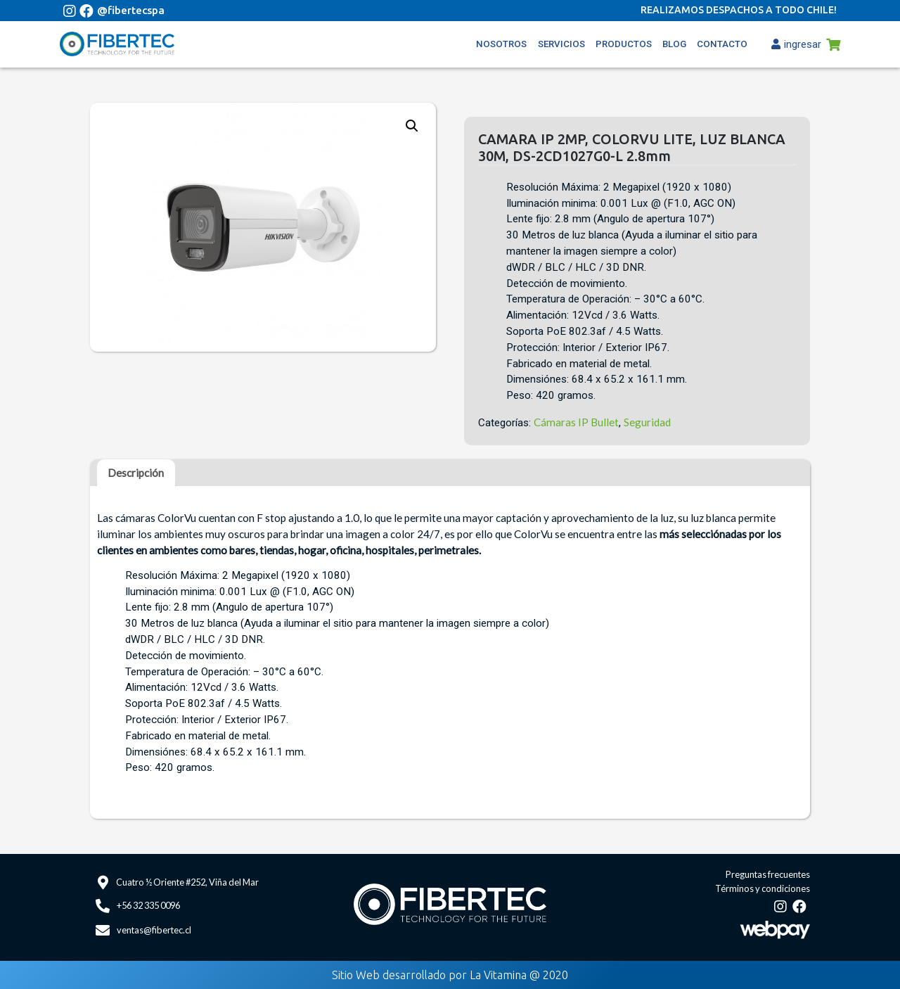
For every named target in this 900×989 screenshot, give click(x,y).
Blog (674, 44)
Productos (624, 44)
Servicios (561, 44)
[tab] (135, 472)
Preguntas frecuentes (768, 874)
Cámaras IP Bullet (576, 422)
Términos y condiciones (762, 888)
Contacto (722, 44)
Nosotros (501, 44)
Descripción (136, 472)
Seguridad (647, 422)
